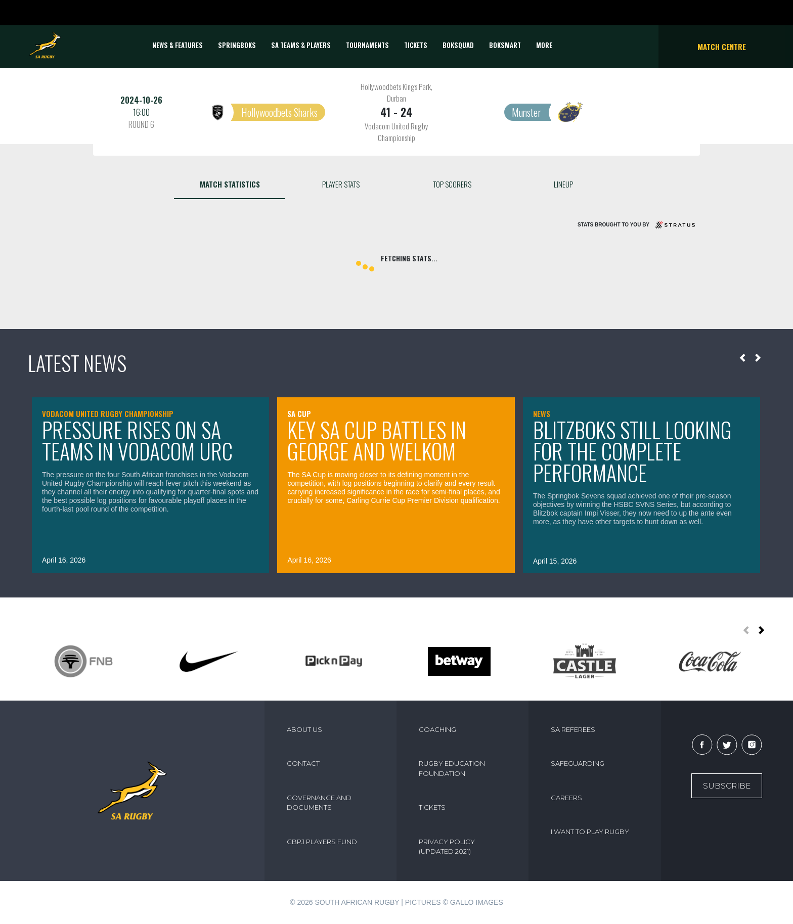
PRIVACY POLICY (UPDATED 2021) (447, 847)
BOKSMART (505, 45)
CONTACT (303, 763)
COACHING (437, 729)
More (544, 45)
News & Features (177, 45)
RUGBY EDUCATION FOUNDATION (452, 768)
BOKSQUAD (458, 45)
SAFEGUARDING (577, 763)
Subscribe (727, 786)
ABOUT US (304, 729)
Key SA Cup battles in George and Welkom (376, 440)
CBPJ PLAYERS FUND (322, 842)
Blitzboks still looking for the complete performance (632, 451)
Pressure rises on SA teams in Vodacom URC (137, 440)
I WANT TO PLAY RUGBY (590, 831)
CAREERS (566, 798)
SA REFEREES (573, 729)
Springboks (237, 45)
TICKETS (415, 45)
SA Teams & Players (301, 45)
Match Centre (721, 46)
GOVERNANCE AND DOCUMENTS (319, 803)
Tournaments (367, 45)
